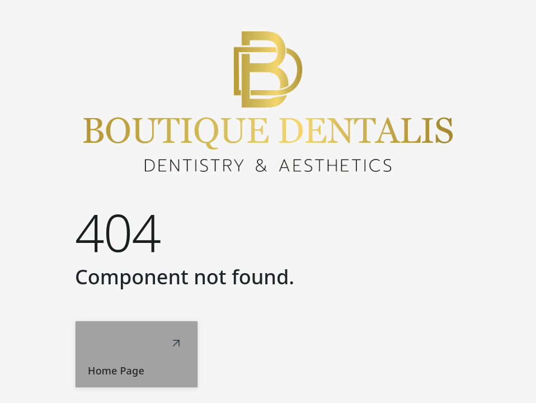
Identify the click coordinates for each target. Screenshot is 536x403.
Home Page (116, 370)
